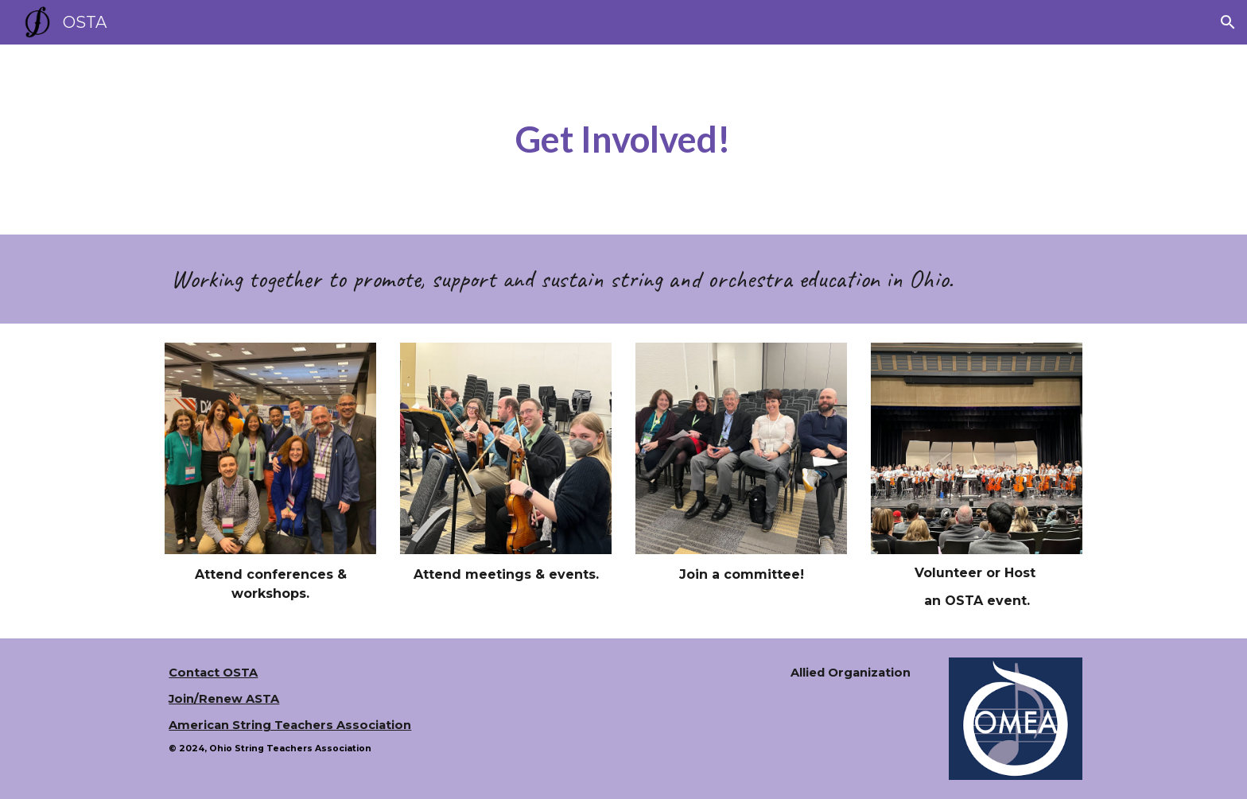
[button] (1228, 22)
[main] (623, 139)
